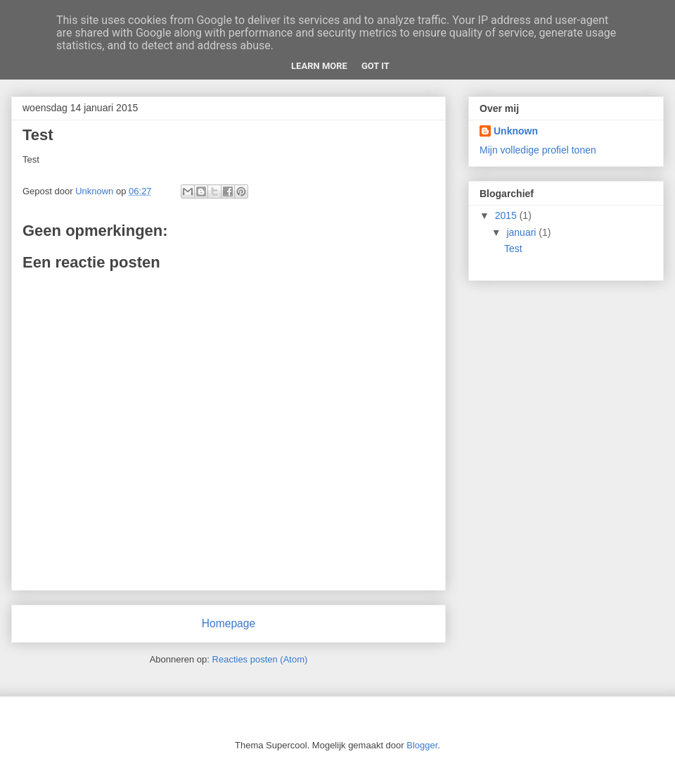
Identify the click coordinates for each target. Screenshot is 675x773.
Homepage (228, 623)
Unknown (516, 131)
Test (513, 248)
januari (522, 232)
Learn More (319, 66)
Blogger (421, 745)
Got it (375, 66)
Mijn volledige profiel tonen (538, 150)
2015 (507, 215)
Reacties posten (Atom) (260, 659)
